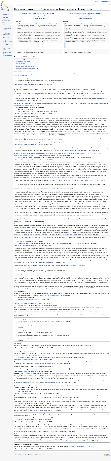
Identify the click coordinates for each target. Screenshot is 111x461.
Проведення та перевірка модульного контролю (82, 448)
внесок (51, 15)
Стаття (15, 5)
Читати (74, 5)
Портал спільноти (6, 16)
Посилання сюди (6, 48)
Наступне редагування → (85, 18)
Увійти (108, 1)
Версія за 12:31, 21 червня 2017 (31, 13)
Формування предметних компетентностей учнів (33, 241)
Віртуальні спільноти (7, 36)
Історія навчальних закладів (7, 26)
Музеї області (6, 37)
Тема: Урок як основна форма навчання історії (54, 297)
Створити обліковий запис (100, 1)
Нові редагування (6, 19)
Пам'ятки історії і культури (7, 39)
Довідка (3, 22)
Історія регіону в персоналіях (6, 31)
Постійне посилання (7, 55)
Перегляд (79, 5)
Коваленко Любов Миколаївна (23, 100)
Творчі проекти (6, 43)
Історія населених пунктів (7, 29)
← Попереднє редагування (39, 18)
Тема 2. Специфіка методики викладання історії (27, 105)
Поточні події (5, 17)
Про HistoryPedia (30, 457)
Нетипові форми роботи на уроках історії (76, 267)
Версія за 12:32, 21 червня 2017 (78, 13)
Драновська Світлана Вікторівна (33, 15)
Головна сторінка (5, 14)
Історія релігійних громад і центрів (6, 34)
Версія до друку (6, 53)
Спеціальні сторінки (7, 52)
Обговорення (21, 5)
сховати (29, 60)
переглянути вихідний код (47, 13)
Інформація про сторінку (6, 57)
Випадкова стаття (6, 20)
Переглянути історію (86, 5)
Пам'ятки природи (8, 41)
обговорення (45, 15)
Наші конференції (7, 44)
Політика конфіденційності (20, 457)
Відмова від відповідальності (40, 457)
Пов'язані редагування (5, 50)
